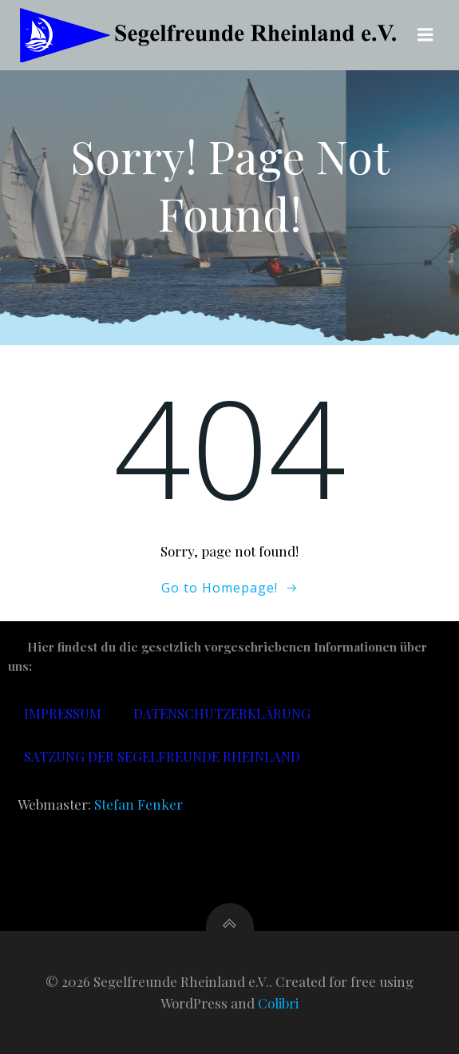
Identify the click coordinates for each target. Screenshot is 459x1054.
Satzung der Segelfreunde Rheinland (162, 756)
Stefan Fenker (138, 804)
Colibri (278, 1003)
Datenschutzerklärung (222, 713)
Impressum (62, 713)
